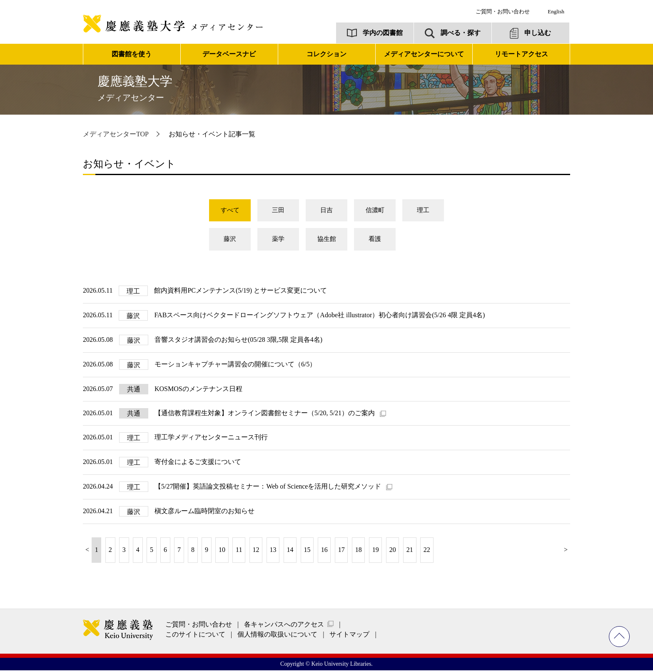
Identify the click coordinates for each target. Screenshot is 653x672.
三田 (278, 210)
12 (256, 551)
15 (307, 551)
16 (324, 551)
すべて (230, 210)
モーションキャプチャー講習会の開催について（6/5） (235, 366)
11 (239, 551)
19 (375, 551)
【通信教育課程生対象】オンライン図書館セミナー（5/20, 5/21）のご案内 (265, 415)
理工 (423, 210)
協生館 (326, 240)
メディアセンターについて (424, 54)
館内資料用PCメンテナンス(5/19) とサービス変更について (240, 292)
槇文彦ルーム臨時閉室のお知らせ (204, 513)
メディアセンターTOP (116, 134)
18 (358, 551)
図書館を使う (132, 54)
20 (392, 551)
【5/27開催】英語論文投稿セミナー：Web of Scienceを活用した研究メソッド (269, 488)
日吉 (326, 210)
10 (222, 551)
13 (273, 551)
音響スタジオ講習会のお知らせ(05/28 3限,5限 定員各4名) (238, 341)
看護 (374, 240)
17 (341, 551)
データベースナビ (229, 54)
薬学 (278, 240)
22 (427, 551)
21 (409, 551)
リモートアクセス (521, 54)
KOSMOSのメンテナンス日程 (198, 390)
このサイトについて (195, 636)
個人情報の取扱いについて (277, 636)
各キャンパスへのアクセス (284, 626)
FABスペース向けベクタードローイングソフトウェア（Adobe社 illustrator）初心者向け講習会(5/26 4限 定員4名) (319, 317)
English (556, 11)
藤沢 (230, 240)
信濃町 (375, 210)
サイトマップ (349, 636)
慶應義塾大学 (134, 88)
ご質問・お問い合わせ (503, 11)
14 (290, 551)
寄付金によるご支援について (198, 463)
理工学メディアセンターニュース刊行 (211, 439)
